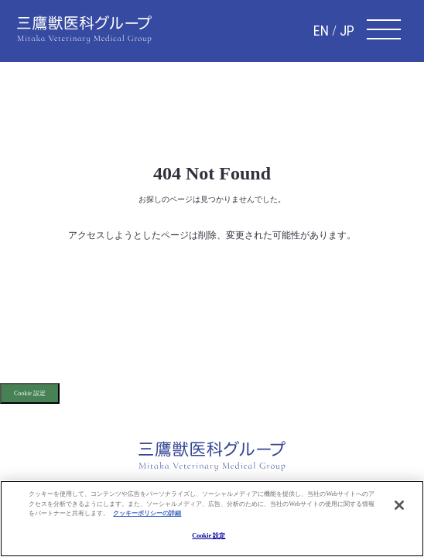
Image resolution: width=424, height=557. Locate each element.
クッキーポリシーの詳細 (147, 513)
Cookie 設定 (30, 393)
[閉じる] (399, 505)
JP (347, 30)
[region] (212, 518)
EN (321, 30)
